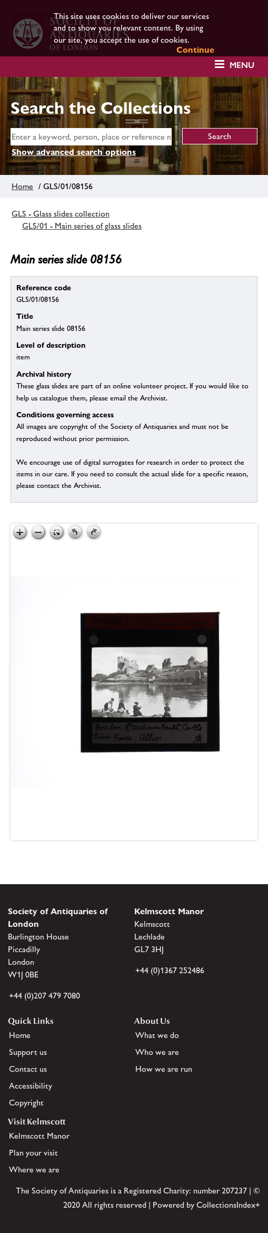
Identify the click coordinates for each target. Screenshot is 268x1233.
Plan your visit (33, 1153)
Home (22, 186)
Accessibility (30, 1086)
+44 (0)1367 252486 (169, 970)
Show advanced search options (74, 152)
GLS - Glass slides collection (61, 214)
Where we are (34, 1169)
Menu (242, 65)
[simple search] (91, 136)
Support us (28, 1052)
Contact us (28, 1069)
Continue (195, 50)
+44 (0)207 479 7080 (44, 996)
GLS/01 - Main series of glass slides (82, 226)
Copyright (26, 1103)
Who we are (157, 1052)
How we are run (163, 1069)
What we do (157, 1035)
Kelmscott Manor (39, 1136)
